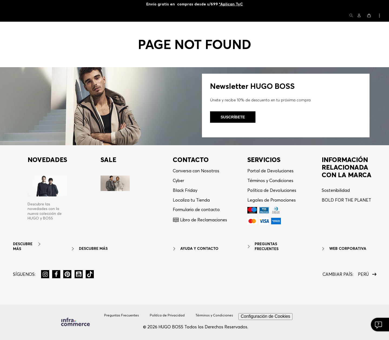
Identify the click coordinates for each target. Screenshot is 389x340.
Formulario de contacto (196, 209)
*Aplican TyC (231, 4)
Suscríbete (233, 117)
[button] (351, 16)
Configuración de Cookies (265, 316)
